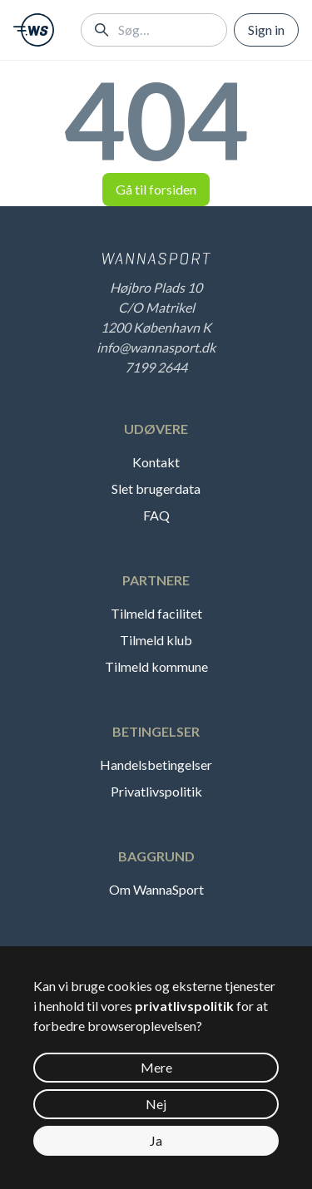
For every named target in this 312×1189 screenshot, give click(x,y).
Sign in (266, 29)
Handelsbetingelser (156, 764)
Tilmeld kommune (156, 666)
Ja (156, 1140)
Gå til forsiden (156, 189)
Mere (156, 1067)
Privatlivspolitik (156, 791)
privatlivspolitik (184, 1006)
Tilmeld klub (156, 640)
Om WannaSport (156, 889)
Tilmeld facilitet (156, 613)
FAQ (156, 515)
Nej (156, 1104)
